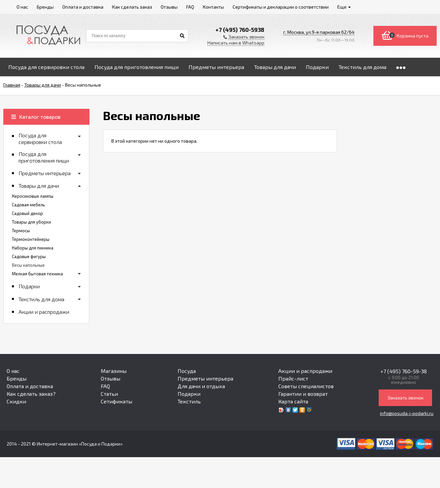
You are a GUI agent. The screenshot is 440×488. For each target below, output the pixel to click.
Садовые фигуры (29, 256)
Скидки (16, 401)
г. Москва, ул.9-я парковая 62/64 (319, 32)
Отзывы (110, 378)
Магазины (114, 371)
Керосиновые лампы (32, 196)
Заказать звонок (405, 397)
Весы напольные (28, 265)
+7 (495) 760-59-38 (403, 371)
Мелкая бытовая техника (37, 273)
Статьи (109, 393)
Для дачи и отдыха (201, 386)
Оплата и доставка (30, 386)
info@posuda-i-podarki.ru (406, 413)
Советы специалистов (306, 386)
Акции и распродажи (305, 371)
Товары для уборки (31, 222)
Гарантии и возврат (303, 393)
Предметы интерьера (205, 378)
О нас (13, 371)
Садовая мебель (28, 204)
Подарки (189, 393)
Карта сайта (293, 401)
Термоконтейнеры (30, 239)
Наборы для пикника (32, 247)
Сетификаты (116, 401)
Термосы (21, 230)
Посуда (187, 371)
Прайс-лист (293, 378)
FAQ (105, 386)
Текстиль (189, 401)
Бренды (17, 378)
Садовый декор (27, 213)
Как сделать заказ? (31, 393)
